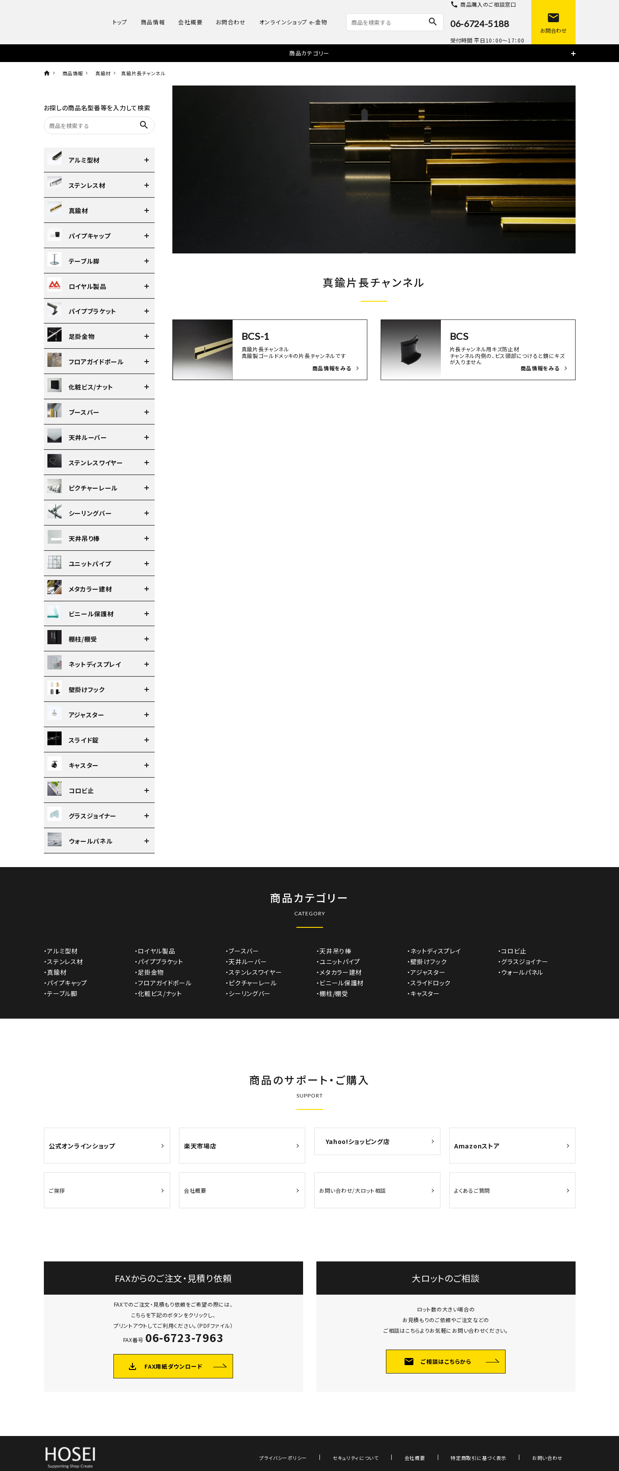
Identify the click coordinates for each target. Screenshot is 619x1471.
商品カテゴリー (309, 53)
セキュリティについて (401, 1436)
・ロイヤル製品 (155, 950)
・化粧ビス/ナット (158, 993)
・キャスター (423, 993)
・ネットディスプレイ (434, 950)
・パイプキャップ (66, 982)
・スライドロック (429, 982)
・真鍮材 (55, 972)
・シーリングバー (248, 993)
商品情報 (153, 22)
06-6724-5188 (479, 23)
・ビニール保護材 (340, 982)
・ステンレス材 (63, 961)
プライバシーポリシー (341, 1436)
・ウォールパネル (521, 972)
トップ (120, 22)
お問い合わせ (553, 1436)
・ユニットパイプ (338, 961)
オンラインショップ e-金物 (293, 22)
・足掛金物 (149, 972)
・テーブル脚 (61, 993)
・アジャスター (426, 972)
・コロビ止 (512, 950)
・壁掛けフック (427, 961)
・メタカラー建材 (339, 972)
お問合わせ (231, 22)
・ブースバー (242, 950)
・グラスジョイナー (523, 961)
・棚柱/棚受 (332, 993)
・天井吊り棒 (333, 950)
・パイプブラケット (159, 961)
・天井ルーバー (246, 961)
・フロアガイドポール (163, 982)
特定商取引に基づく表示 (498, 1436)
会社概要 (190, 22)
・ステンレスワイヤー (254, 972)
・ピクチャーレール (251, 982)
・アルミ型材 (61, 950)
